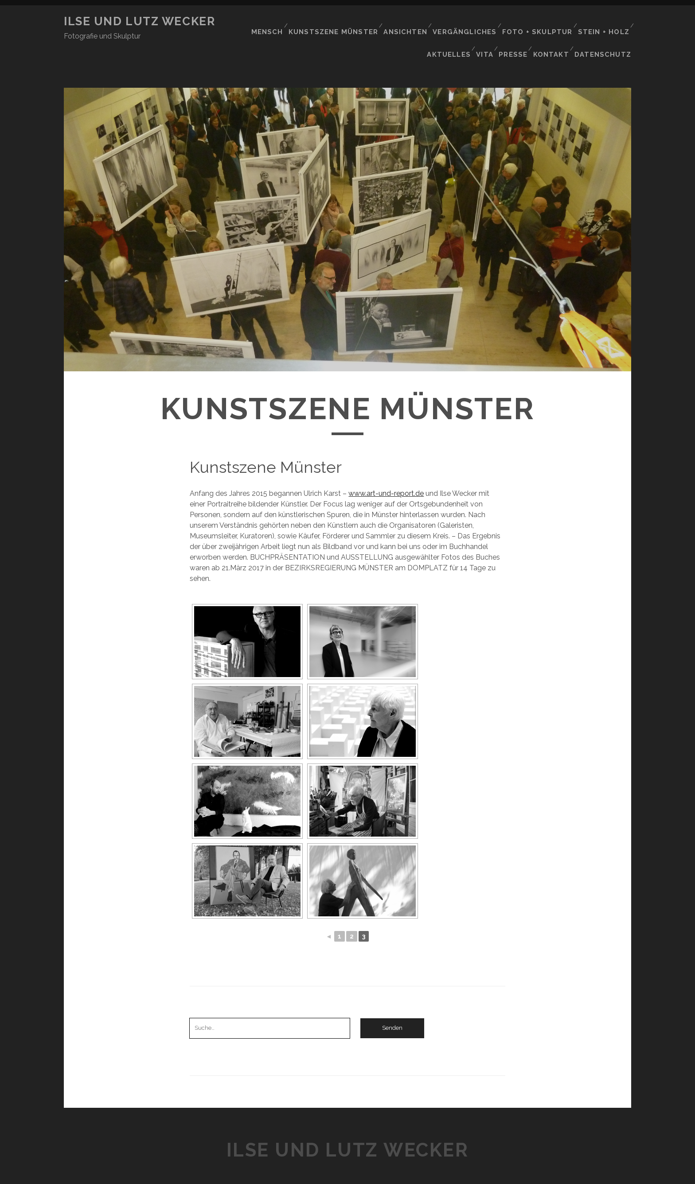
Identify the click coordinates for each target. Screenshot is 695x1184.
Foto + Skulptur (540, 21)
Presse (516, 32)
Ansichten (413, 21)
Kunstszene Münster (344, 21)
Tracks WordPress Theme (309, 1174)
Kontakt (555, 32)
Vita (485, 32)
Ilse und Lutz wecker (139, 21)
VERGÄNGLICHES (471, 21)
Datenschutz (606, 32)
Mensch (281, 21)
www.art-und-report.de (386, 465)
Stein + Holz (604, 21)
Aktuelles (447, 32)
